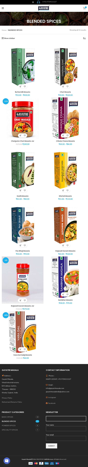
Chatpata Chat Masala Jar (23, 141)
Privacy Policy (7, 398)
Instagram (52, 397)
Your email (66, 436)
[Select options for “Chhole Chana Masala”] (63, 135)
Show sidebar (9, 38)
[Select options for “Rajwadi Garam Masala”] (63, 245)
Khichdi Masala (65, 196)
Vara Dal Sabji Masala (22, 355)
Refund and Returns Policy (12, 402)
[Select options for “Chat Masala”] (63, 86)
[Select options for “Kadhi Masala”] (20, 190)
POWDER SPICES (9, 425)
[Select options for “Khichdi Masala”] (63, 190)
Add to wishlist (25, 86)
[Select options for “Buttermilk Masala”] (20, 86)
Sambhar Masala (65, 300)
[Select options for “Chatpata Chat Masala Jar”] (20, 135)
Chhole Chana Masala (65, 141)
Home (4, 30)
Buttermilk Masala (23, 92)
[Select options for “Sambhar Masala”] (63, 294)
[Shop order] (84, 38)
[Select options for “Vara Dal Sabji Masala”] (20, 349)
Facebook (51, 403)
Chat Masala (65, 92)
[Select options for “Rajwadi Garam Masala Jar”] (20, 300)
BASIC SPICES (7, 417)
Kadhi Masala (23, 196)
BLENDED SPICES (9, 421)
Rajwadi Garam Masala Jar (23, 306)
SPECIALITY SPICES (10, 430)
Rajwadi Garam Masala (65, 251)
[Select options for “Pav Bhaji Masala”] (20, 245)
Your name (66, 426)
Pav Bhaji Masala (22, 251)
